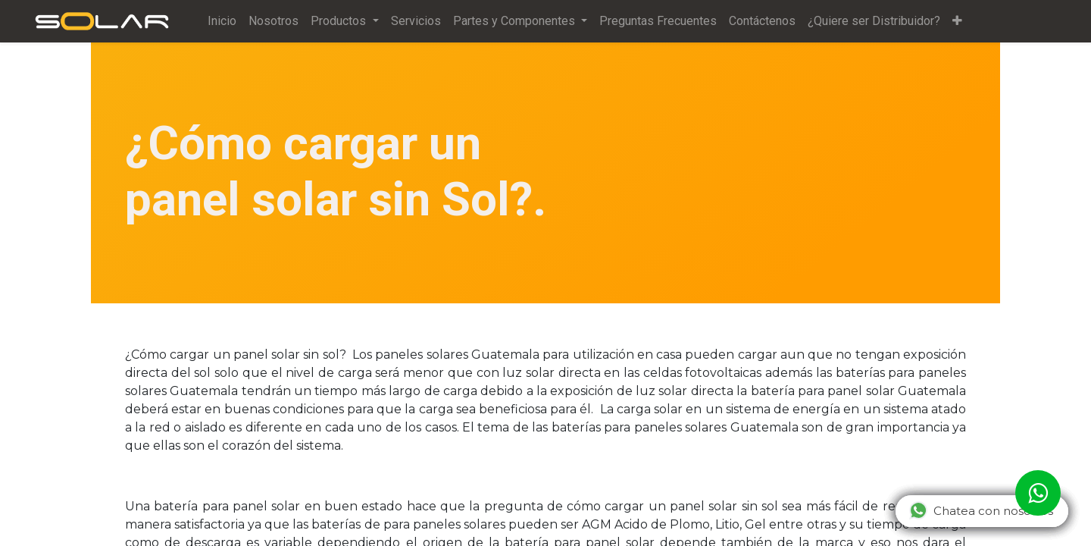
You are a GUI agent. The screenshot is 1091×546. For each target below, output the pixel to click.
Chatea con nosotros (981, 510)
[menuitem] (225, 21)
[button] (960, 21)
